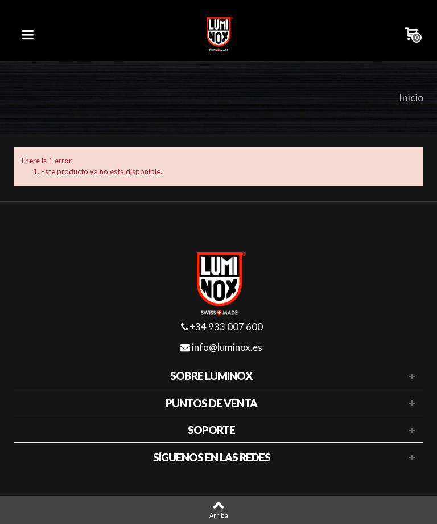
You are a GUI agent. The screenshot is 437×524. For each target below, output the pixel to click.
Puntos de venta (211, 403)
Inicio (411, 97)
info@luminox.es (221, 347)
